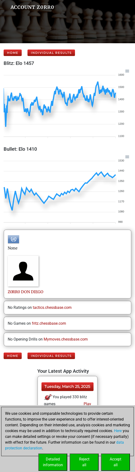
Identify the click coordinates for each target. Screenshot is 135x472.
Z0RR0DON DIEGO (25, 291)
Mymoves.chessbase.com (66, 339)
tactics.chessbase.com (52, 307)
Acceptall (115, 462)
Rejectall (84, 462)
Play (87, 404)
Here (118, 431)
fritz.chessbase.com (49, 323)
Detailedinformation (53, 462)
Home (12, 53)
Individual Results (51, 53)
